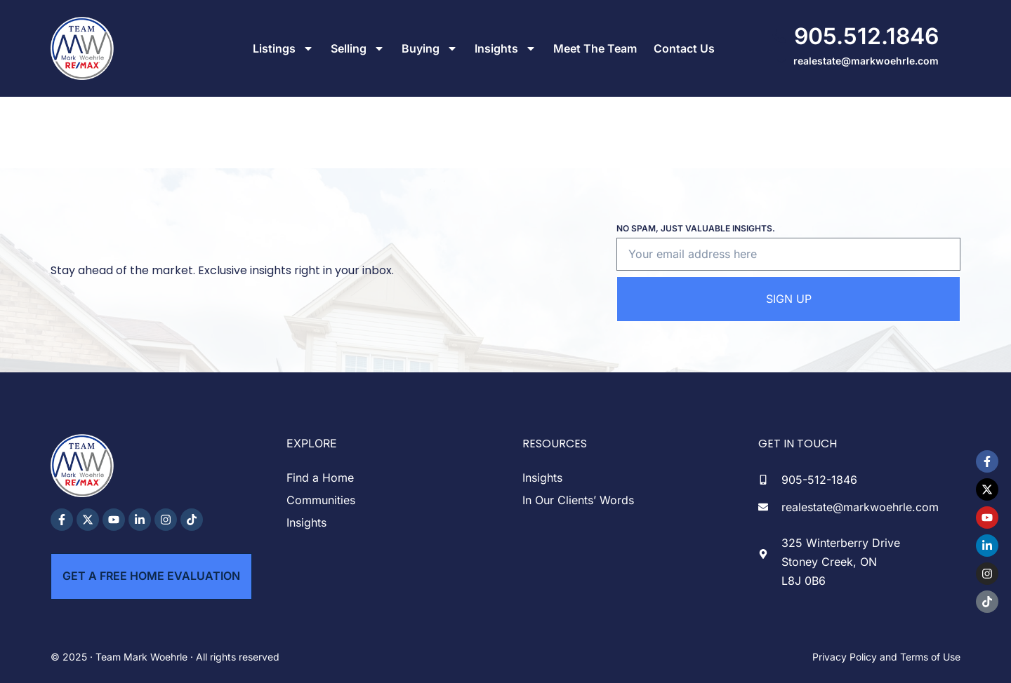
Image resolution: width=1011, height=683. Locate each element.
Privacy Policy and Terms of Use (886, 657)
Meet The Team (595, 48)
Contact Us (684, 48)
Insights (505, 48)
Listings (283, 48)
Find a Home (320, 478)
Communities (320, 500)
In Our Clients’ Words (578, 500)
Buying (430, 48)
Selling (358, 48)
